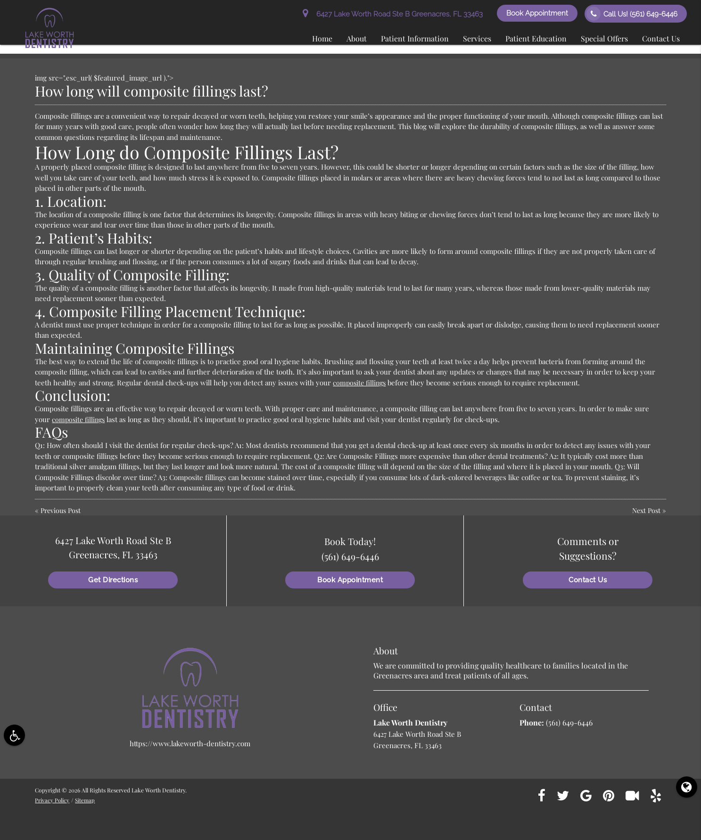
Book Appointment (537, 13)
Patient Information (415, 38)
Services (477, 38)
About (356, 38)
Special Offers (604, 38)
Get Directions (113, 580)
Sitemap (86, 800)
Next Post (645, 510)
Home (322, 38)
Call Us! (631, 14)
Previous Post (62, 510)
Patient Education (536, 38)
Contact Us (661, 38)
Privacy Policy (53, 800)
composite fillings (360, 382)
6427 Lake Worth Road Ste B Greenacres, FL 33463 (393, 14)
